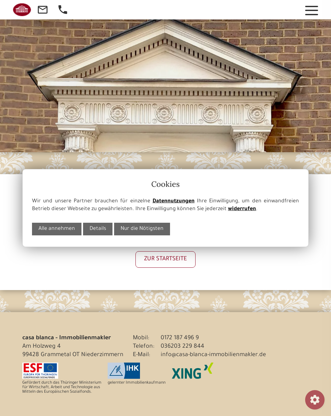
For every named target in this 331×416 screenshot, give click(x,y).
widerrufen (242, 209)
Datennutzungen (174, 201)
